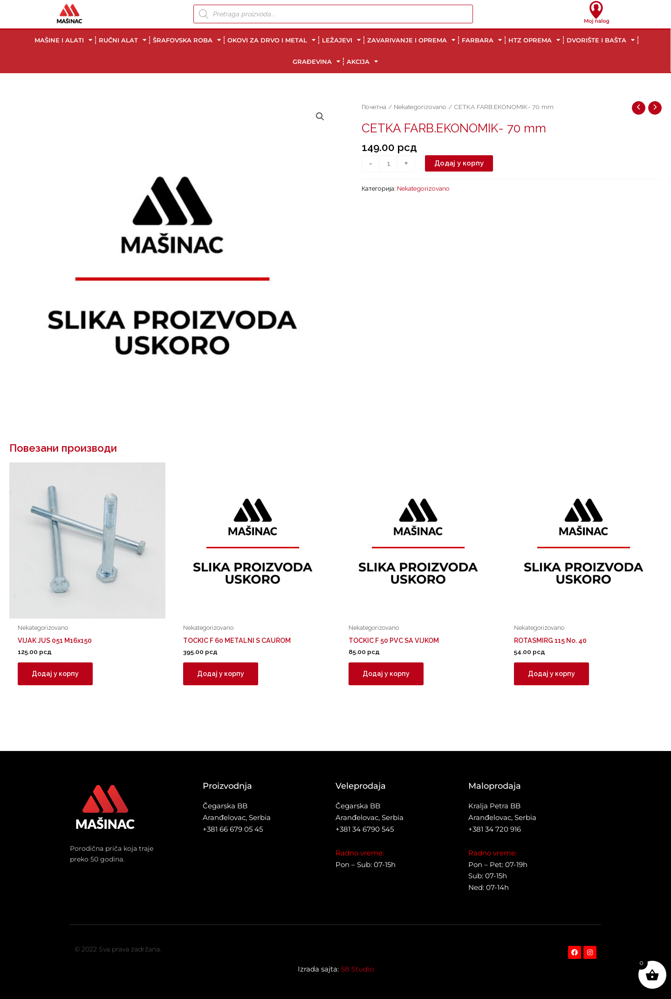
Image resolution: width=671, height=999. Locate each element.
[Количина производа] (388, 163)
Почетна (374, 106)
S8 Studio (357, 969)
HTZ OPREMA (534, 40)
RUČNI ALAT (122, 40)
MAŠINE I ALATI (63, 40)
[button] (320, 116)
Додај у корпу (459, 163)
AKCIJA (362, 61)
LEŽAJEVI (341, 40)
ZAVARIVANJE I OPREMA (411, 40)
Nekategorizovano (420, 106)
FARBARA (482, 40)
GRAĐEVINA (316, 61)
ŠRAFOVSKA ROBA (187, 40)
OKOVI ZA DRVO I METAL (271, 40)
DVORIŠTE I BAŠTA (601, 40)
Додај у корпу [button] (56, 674)
